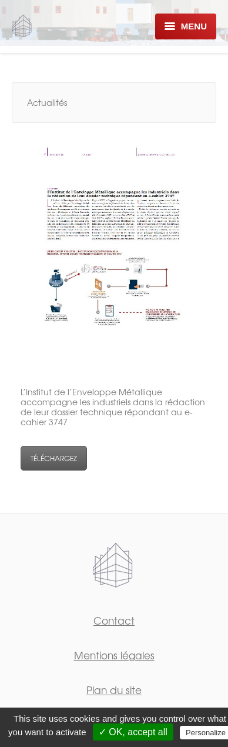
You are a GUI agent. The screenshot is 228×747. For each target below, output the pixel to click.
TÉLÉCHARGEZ (54, 458)
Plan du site (114, 689)
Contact (114, 620)
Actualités (47, 102)
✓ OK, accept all (133, 732)
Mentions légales (114, 655)
